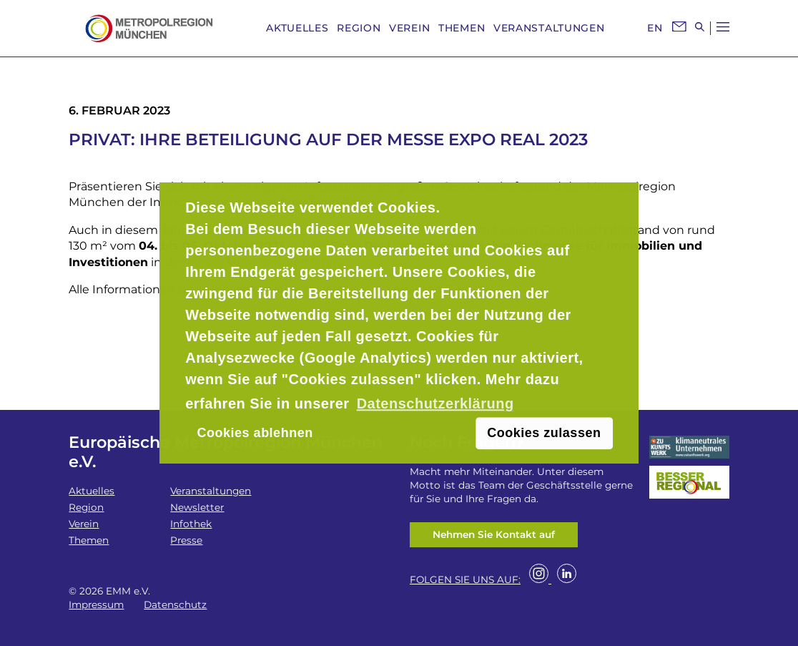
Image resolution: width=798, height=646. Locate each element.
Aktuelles (297, 27)
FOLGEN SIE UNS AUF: (465, 579)
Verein (409, 27)
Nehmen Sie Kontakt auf (494, 534)
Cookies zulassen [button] (544, 433)
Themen (461, 27)
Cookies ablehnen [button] (255, 433)
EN (654, 27)
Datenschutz (175, 604)
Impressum (96, 604)
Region (358, 27)
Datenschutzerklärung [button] (435, 403)
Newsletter (197, 507)
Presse (186, 540)
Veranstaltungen (549, 27)
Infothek (191, 523)
